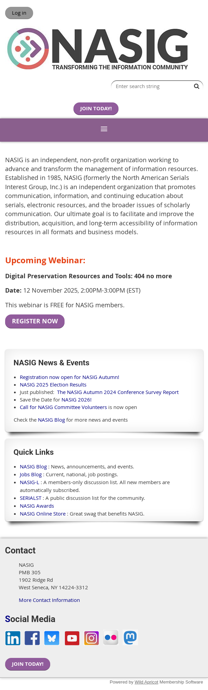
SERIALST (30, 497)
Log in (19, 12)
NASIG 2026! (76, 399)
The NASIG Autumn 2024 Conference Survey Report (118, 392)
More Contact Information (49, 599)
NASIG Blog (51, 419)
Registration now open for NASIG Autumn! (69, 377)
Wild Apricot (146, 682)
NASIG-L (29, 482)
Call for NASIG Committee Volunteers (63, 407)
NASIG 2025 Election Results (53, 384)
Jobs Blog (31, 474)
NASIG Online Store (43, 513)
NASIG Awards (37, 505)
